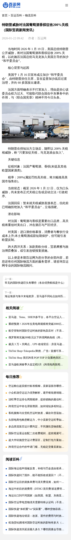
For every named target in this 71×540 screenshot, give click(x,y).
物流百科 (30, 15)
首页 (5, 15)
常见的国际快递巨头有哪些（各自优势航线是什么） (35, 282)
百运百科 (16, 15)
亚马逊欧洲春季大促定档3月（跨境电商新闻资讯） (38, 364)
